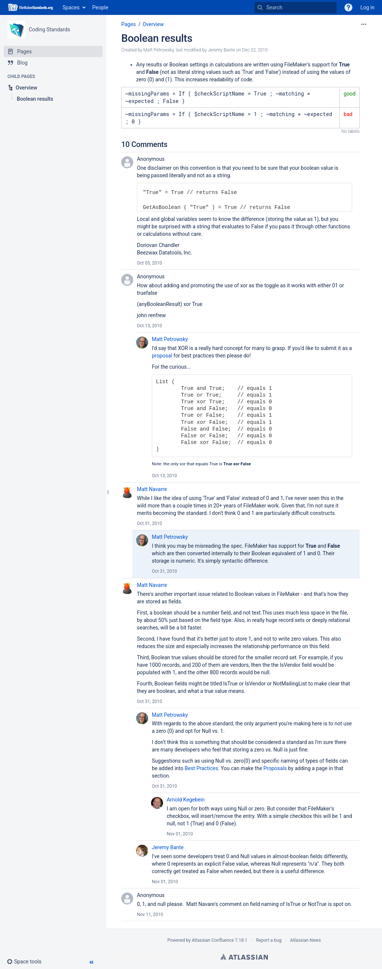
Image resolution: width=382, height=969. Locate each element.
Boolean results (156, 38)
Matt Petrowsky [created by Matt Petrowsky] (158, 50)
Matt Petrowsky (170, 339)
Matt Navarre (152, 489)
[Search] (260, 7)
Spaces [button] (71, 7)
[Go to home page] (31, 7)
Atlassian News (305, 940)
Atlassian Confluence (213, 940)
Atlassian (244, 957)
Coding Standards (49, 29)
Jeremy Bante (168, 847)
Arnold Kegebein (185, 800)
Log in (367, 7)
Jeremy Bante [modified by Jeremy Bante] (221, 50)
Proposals (275, 768)
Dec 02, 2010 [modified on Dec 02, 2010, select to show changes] (254, 50)
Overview (153, 24)
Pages (128, 24)
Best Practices (201, 768)
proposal (162, 356)
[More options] (364, 24)
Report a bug (268, 940)
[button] (27, 961)
